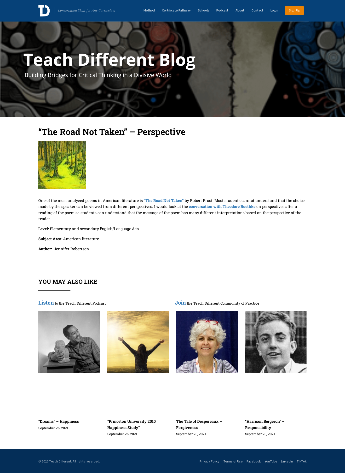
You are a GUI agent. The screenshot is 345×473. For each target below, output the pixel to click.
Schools (203, 10)
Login (274, 10)
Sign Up (294, 10)
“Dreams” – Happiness (58, 421)
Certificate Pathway (176, 10)
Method (149, 10)
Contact (257, 10)
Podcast (222, 10)
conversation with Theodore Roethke (222, 206)
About (240, 10)
